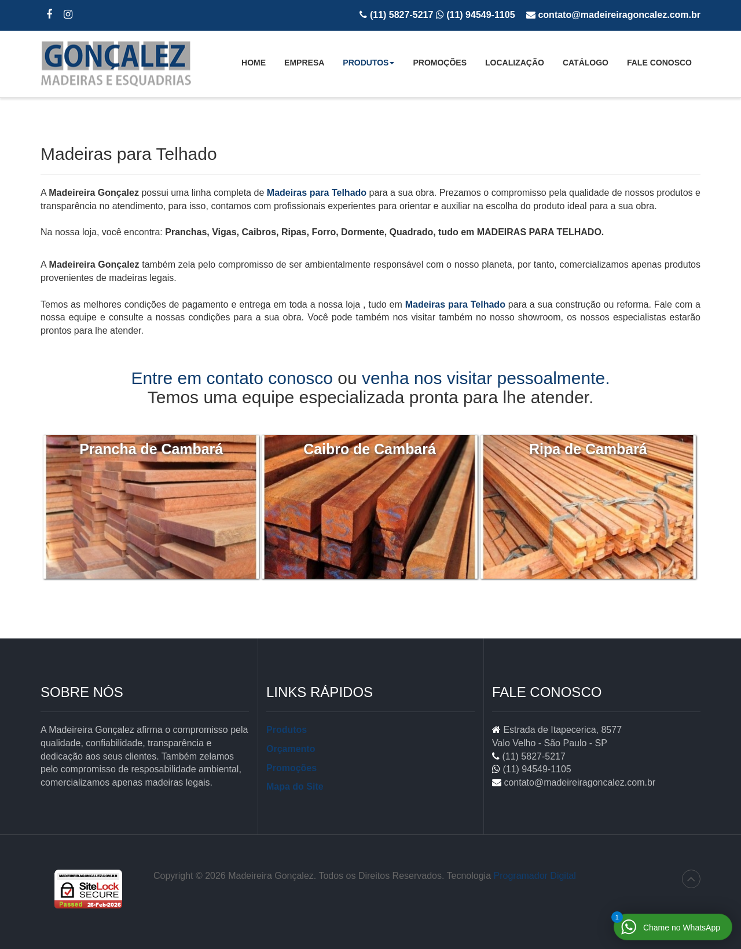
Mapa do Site (295, 786)
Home (253, 62)
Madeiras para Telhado (316, 193)
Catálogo (585, 62)
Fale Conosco (659, 62)
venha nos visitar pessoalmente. (486, 378)
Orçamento (290, 749)
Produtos (368, 66)
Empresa (304, 62)
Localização (514, 62)
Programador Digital (535, 876)
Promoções (440, 62)
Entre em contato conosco (232, 378)
